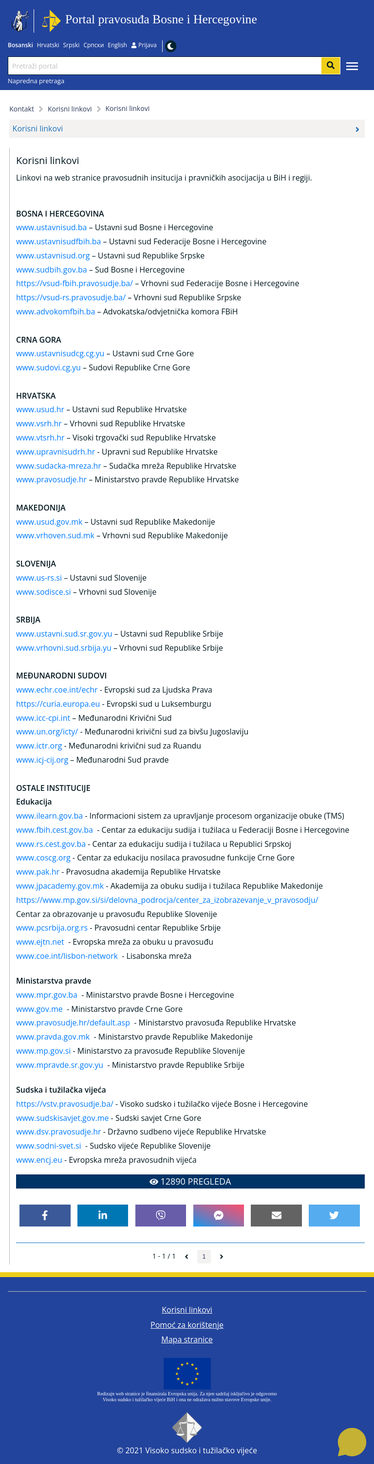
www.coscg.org (43, 857)
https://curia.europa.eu (58, 703)
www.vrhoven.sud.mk (55, 535)
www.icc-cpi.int (43, 718)
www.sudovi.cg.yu (48, 367)
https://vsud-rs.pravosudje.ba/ (71, 297)
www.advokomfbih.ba (55, 311)
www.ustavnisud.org (53, 255)
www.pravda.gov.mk (53, 1036)
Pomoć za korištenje (187, 1324)
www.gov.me (39, 1009)
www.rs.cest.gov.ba (51, 844)
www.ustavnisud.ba (51, 227)
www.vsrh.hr (39, 423)
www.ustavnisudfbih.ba (58, 241)
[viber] (161, 1216)
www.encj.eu (39, 1159)
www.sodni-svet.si (48, 1145)
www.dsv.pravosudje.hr (58, 1131)
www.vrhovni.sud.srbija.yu (64, 647)
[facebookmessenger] (218, 1216)
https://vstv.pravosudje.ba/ (64, 1103)
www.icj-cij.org (42, 759)
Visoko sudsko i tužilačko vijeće (201, 1450)
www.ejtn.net (40, 941)
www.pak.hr (37, 871)
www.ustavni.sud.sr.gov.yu (64, 633)
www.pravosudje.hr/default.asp (73, 1022)
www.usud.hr (40, 409)
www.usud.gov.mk (49, 521)
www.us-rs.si (39, 577)
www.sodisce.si (43, 591)
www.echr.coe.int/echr (57, 689)
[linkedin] (103, 1216)
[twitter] (334, 1216)
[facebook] (45, 1216)
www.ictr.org (39, 745)
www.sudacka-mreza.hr (58, 465)
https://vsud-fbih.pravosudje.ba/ (74, 283)
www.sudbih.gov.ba (51, 269)
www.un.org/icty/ (47, 731)
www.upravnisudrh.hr (55, 451)
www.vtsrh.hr (40, 437)
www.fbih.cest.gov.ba (54, 829)
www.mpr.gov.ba (46, 994)
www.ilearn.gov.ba (49, 815)
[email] (276, 1216)
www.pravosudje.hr (51, 479)
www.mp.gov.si (43, 1050)
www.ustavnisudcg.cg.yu (60, 353)
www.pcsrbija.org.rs (52, 927)
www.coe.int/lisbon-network (67, 956)
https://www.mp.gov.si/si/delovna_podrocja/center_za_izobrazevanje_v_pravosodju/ (167, 900)
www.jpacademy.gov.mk (60, 885)
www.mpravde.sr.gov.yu (59, 1065)
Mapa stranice (186, 1339)
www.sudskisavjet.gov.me (62, 1118)
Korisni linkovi (187, 1309)
